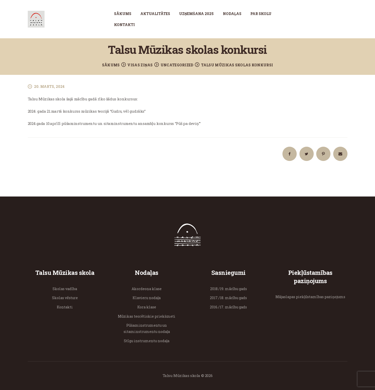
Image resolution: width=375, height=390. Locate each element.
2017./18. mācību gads (228, 297)
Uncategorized (177, 65)
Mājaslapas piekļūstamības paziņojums (310, 296)
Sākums (111, 65)
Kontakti (65, 307)
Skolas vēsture (65, 297)
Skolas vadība (65, 288)
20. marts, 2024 (49, 86)
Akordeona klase (147, 288)
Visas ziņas (140, 65)
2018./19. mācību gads (228, 288)
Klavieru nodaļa (147, 297)
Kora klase (146, 307)
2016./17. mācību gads (228, 307)
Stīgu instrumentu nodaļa (146, 340)
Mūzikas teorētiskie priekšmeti (146, 316)
